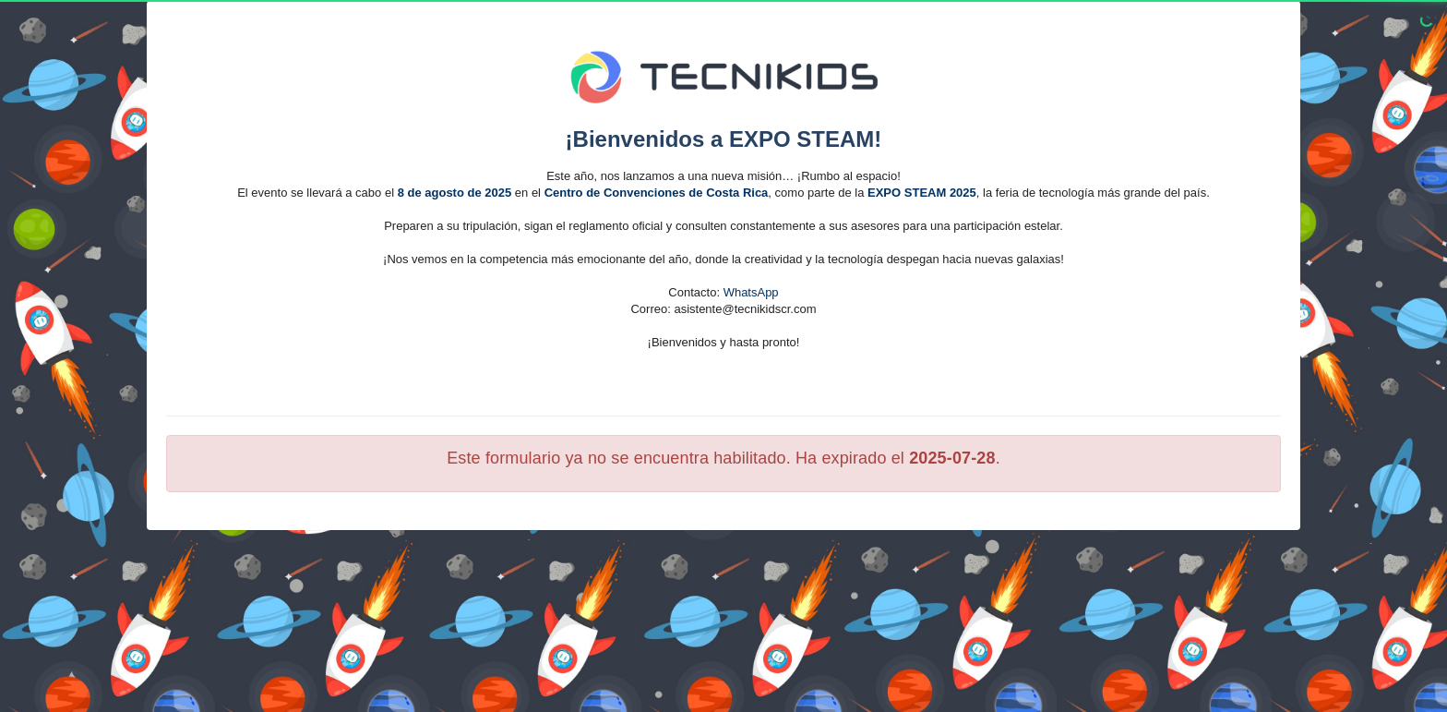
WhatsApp (751, 292)
